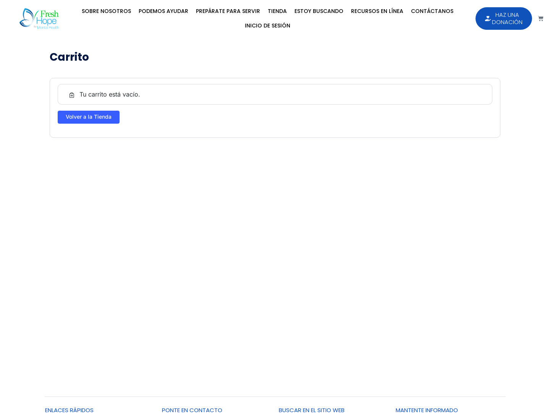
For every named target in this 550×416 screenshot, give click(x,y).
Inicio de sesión (267, 25)
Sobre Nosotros (106, 11)
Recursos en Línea (377, 11)
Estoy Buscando (318, 11)
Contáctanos (432, 11)
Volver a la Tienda (89, 116)
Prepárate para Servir (228, 11)
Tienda (277, 11)
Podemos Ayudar (163, 11)
